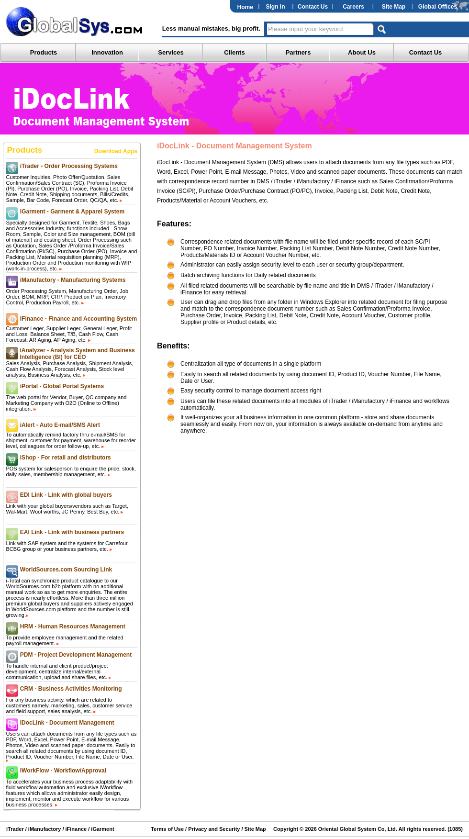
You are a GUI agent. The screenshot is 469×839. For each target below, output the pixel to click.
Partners (298, 52)
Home (245, 7)
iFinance (75, 829)
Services (171, 52)
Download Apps (115, 151)
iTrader (15, 829)
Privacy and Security (214, 829)
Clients (234, 52)
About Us (362, 52)
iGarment (101, 829)
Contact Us (313, 6)
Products (43, 52)
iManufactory (44, 829)
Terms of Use (167, 829)
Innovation (107, 52)
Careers (353, 6)
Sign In (275, 6)
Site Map (393, 6)
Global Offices (437, 6)
